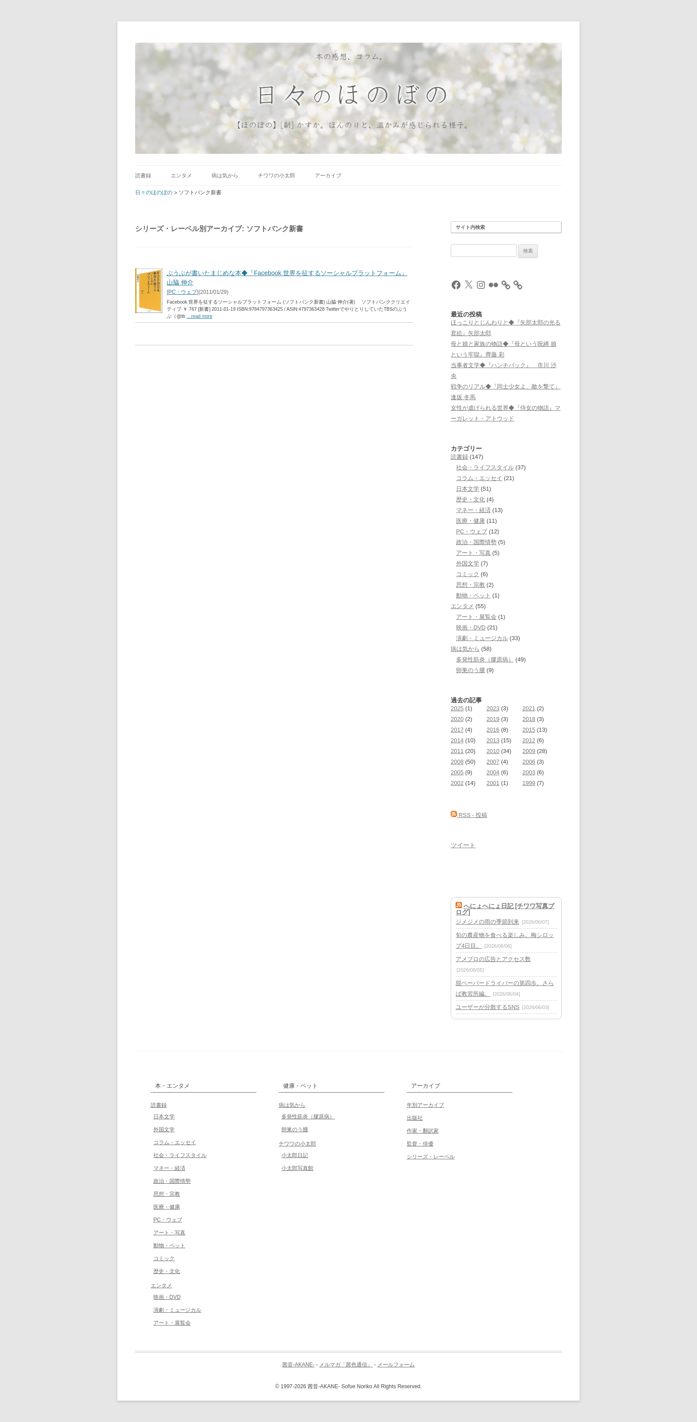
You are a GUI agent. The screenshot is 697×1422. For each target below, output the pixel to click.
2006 (528, 761)
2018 (528, 719)
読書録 (143, 175)
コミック (467, 574)
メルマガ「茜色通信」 (346, 1365)
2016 (493, 729)
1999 (528, 783)
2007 (493, 761)
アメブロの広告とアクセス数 (493, 959)
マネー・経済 (473, 510)
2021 (528, 708)
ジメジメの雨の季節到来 (487, 921)
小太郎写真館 (297, 1168)
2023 (493, 708)
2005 (457, 772)
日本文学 (467, 488)
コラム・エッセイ (479, 478)
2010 (493, 751)
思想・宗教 (470, 584)
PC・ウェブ (182, 292)
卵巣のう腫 (470, 670)
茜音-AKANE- (298, 1365)
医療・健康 (470, 520)
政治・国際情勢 (476, 542)
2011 (457, 751)
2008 (457, 761)
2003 (528, 772)
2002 (457, 783)
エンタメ (181, 175)
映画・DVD (470, 627)
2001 (493, 783)
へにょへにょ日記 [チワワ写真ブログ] (505, 909)
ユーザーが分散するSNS (488, 1007)
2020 (457, 719)
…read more (199, 316)
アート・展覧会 (476, 616)
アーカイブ (328, 175)
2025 (457, 708)
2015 (528, 729)
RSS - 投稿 (469, 815)
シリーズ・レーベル (431, 1157)
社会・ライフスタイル (485, 467)
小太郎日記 (294, 1155)
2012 (528, 740)
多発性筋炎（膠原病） (485, 659)
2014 (457, 740)
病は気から (225, 175)
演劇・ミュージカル (482, 638)
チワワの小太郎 (276, 175)
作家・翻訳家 (423, 1131)
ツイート (463, 845)
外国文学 (467, 563)
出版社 (415, 1118)
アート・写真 (473, 552)
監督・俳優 (420, 1144)
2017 (457, 729)
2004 (493, 772)
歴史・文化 (470, 499)
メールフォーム (396, 1365)
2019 (493, 719)
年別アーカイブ (425, 1105)
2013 (493, 740)
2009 (528, 751)
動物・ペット (473, 595)
